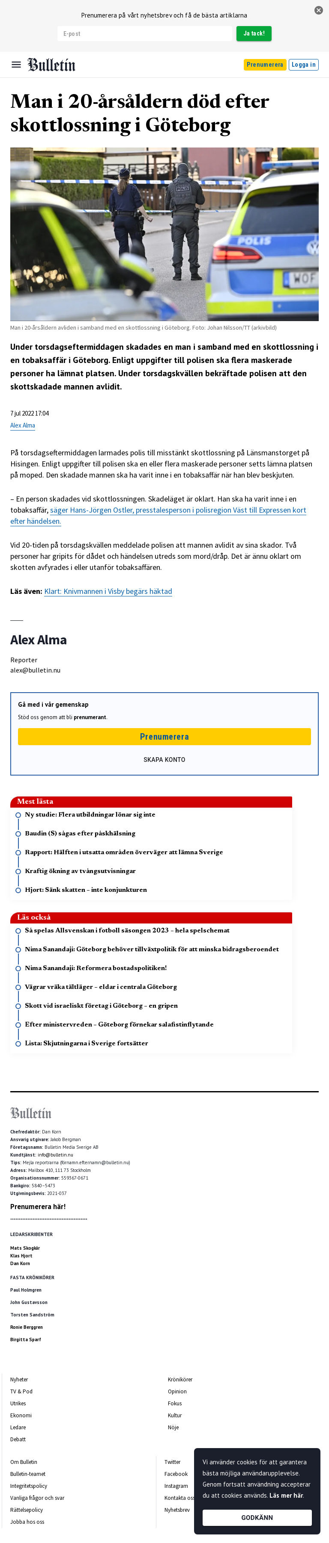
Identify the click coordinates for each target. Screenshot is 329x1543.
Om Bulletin (23, 1462)
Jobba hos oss (27, 1521)
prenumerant (90, 717)
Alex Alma (22, 425)
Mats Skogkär (25, 1248)
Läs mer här (286, 1495)
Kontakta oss (179, 1498)
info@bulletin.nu (55, 1155)
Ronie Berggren (26, 1327)
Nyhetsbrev (177, 1509)
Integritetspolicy (28, 1486)
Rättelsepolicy (26, 1509)
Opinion (177, 1391)
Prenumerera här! (38, 1206)
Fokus (175, 1403)
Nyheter (19, 1379)
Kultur (175, 1415)
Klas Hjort (21, 1256)
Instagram (176, 1486)
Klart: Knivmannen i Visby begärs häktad (108, 591)
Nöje (173, 1427)
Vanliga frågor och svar (37, 1498)
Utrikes (18, 1403)
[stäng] (318, 10)
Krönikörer (180, 1379)
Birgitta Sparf (25, 1339)
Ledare (18, 1427)
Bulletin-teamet (27, 1474)
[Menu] (16, 65)
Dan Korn (20, 1263)
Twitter (172, 1462)
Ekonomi (21, 1415)
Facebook (176, 1474)
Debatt (18, 1439)
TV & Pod (21, 1391)
